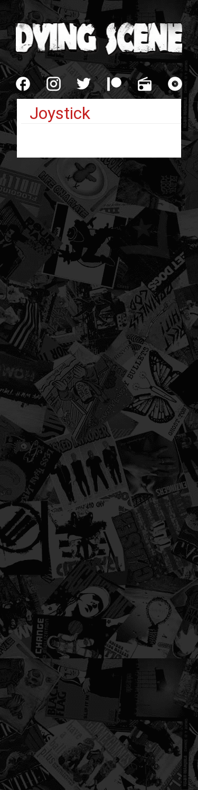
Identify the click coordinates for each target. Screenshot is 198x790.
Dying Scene (99, 37)
